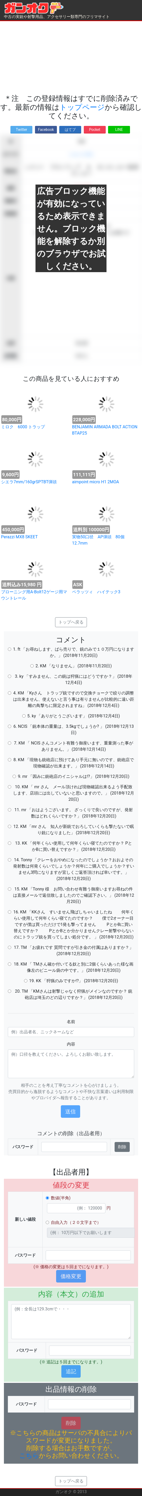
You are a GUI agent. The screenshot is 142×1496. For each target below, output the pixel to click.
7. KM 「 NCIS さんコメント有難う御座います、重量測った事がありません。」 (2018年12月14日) (73, 746)
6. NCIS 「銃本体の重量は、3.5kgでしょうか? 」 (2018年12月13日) (74, 729)
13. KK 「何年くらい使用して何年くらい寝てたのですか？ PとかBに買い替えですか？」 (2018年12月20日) (73, 846)
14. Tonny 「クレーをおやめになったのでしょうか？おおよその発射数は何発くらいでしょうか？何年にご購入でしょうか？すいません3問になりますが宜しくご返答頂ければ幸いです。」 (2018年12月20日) (73, 869)
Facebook (46, 129)
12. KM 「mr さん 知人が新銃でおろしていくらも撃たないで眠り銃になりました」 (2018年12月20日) (73, 829)
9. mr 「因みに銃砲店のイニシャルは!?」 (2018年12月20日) (73, 776)
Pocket (94, 129)
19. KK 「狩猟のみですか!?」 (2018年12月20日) (73, 980)
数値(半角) (60, 1197)
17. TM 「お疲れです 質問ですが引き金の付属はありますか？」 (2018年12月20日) (73, 950)
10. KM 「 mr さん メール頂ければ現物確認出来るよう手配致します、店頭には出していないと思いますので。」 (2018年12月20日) (73, 793)
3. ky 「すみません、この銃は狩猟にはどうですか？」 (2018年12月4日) (73, 679)
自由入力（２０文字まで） (76, 1222)
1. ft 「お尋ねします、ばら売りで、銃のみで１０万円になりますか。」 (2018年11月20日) (73, 652)
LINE (119, 129)
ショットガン (81, 154)
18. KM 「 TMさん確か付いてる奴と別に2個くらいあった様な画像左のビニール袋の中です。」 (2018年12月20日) (74, 967)
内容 (71, 1044)
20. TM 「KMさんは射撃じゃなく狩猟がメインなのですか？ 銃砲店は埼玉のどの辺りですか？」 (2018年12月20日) (73, 994)
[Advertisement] (71, 57)
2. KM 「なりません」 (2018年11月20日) (74, 665)
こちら (29, 1455)
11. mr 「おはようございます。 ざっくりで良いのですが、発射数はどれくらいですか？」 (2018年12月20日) (73, 813)
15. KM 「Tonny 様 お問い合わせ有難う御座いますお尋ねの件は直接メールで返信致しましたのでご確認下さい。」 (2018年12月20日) (73, 895)
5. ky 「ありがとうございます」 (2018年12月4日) (73, 715)
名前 (71, 1021)
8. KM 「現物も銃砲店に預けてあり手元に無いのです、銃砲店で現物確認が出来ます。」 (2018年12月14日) (73, 762)
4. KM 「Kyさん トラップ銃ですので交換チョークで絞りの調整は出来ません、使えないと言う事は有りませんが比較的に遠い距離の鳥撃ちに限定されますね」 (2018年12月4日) (73, 699)
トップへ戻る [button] (71, 622)
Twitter (21, 129)
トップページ (82, 107)
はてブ (70, 129)
